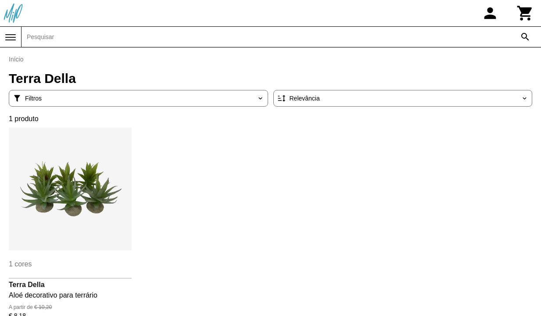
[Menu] (10, 37)
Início (16, 59)
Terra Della (27, 284)
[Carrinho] (525, 13)
